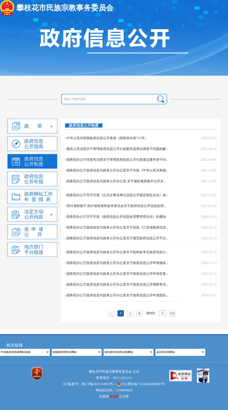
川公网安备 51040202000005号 (141, 384)
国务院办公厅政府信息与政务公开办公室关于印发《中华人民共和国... (118, 170)
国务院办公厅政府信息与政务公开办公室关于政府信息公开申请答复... (118, 273)
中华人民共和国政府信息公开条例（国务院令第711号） (107, 138)
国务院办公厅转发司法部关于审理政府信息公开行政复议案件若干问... (118, 159)
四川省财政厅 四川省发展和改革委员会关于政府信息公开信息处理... (116, 206)
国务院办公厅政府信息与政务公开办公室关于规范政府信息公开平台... (118, 238)
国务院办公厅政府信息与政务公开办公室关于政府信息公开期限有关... (118, 284)
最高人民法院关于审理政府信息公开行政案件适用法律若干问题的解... (118, 149)
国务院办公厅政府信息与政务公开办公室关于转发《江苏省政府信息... (118, 227)
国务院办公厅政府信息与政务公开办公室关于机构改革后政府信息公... (118, 252)
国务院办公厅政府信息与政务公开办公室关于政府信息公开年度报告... (118, 295)
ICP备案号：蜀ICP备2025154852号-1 (89, 384)
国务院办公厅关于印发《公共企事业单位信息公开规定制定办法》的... (118, 195)
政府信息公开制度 (84, 125)
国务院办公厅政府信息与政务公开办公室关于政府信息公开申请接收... (118, 263)
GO (172, 313)
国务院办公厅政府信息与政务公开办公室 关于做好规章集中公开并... (116, 181)
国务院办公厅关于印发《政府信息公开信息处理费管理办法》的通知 (116, 216)
